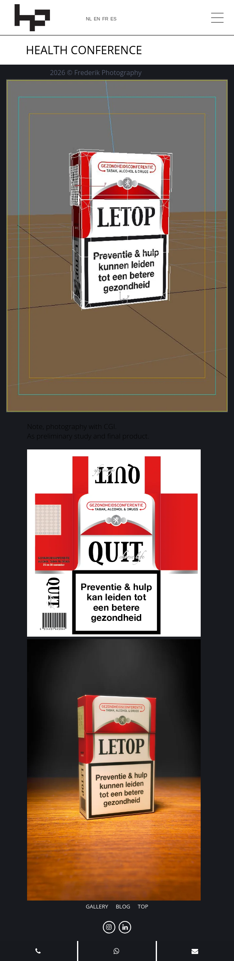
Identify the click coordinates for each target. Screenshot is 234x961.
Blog (123, 906)
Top (143, 906)
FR (105, 19)
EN (97, 19)
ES (113, 19)
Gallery (97, 906)
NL (89, 19)
